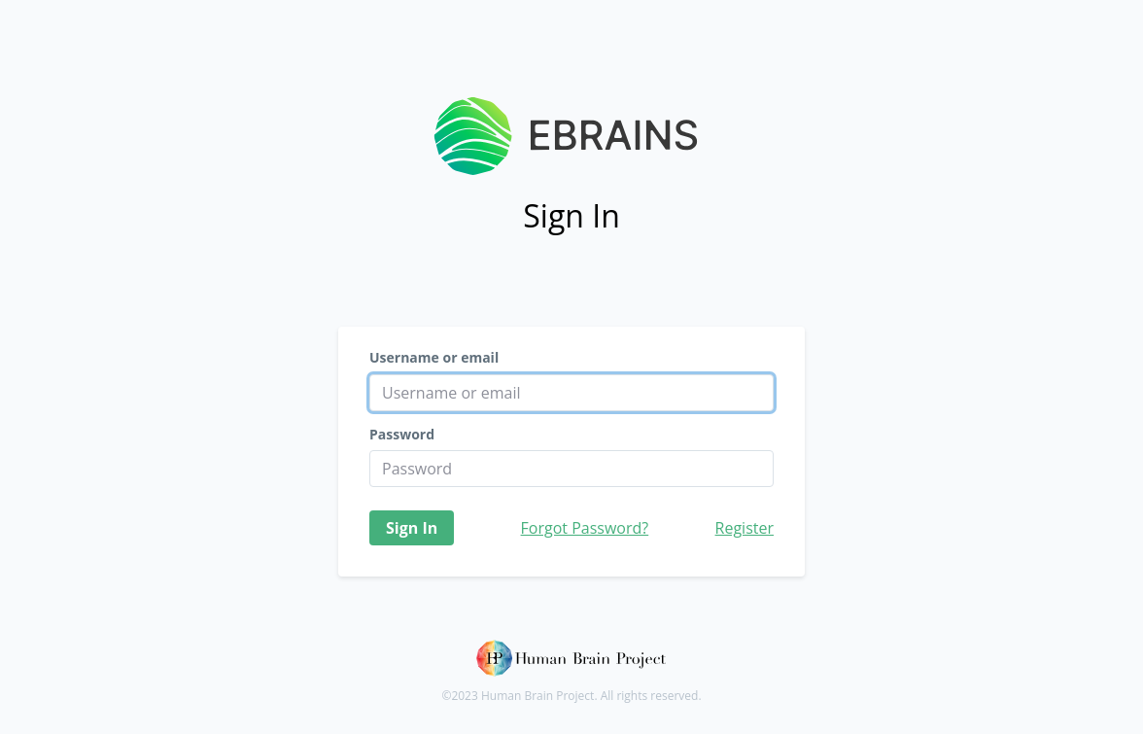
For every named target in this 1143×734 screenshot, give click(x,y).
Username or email (434, 358)
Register (744, 528)
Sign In (411, 528)
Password (401, 434)
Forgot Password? (585, 528)
